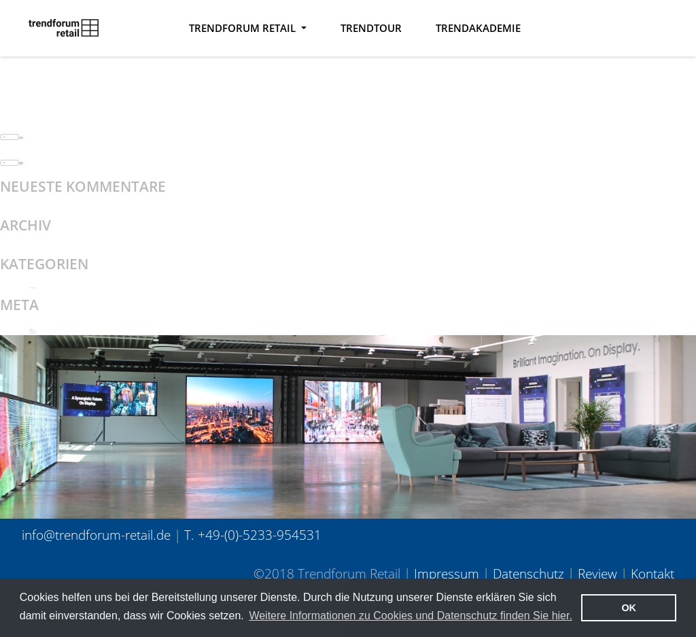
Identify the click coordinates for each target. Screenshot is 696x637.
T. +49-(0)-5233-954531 (252, 535)
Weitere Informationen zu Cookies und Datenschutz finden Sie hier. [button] (410, 615)
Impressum (446, 574)
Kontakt (652, 574)
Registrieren (31, 329)
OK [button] (628, 607)
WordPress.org (31, 333)
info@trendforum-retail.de (96, 535)
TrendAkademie (478, 28)
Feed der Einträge (33, 331)
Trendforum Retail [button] (243, 28)
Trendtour (371, 28)
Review (597, 574)
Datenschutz (528, 574)
